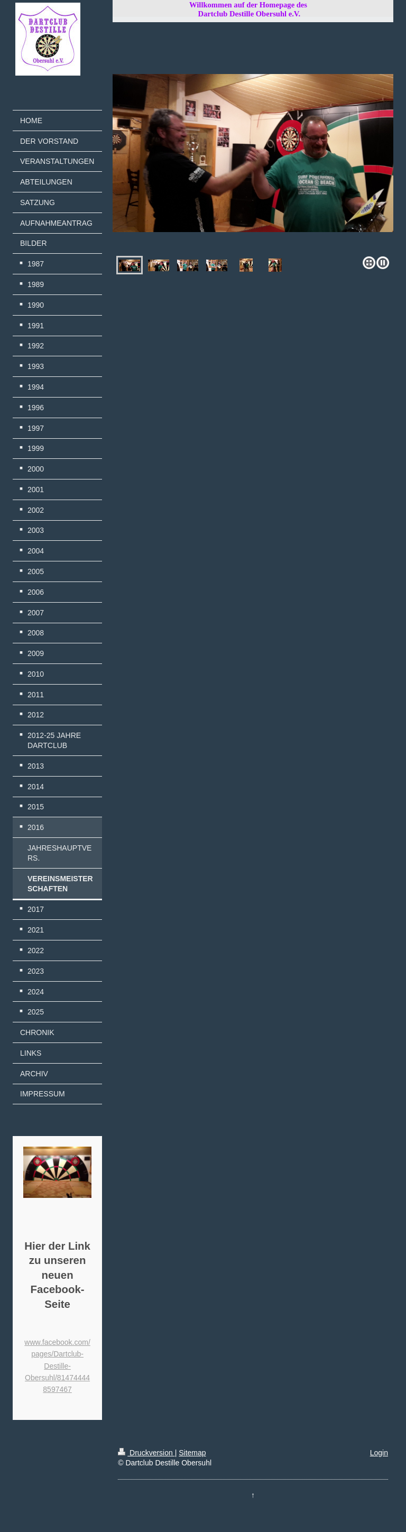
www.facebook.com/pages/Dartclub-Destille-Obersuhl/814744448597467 (57, 1366)
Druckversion (146, 1452)
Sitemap (192, 1452)
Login (379, 1452)
